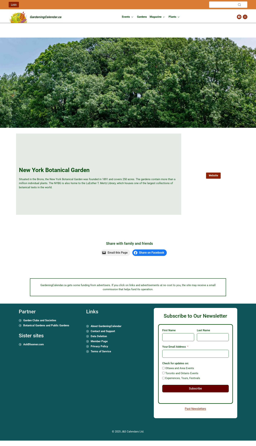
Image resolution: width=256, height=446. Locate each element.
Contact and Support (103, 331)
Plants (172, 16)
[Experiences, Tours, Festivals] (163, 378)
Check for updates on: (175, 363)
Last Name (203, 330)
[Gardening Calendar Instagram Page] (245, 17)
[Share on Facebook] (149, 252)
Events (126, 16)
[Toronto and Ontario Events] (163, 373)
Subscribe (195, 388)
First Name (169, 330)
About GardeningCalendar (106, 326)
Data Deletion (99, 336)
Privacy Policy (99, 346)
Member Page (99, 341)
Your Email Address (174, 346)
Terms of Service (101, 351)
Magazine (156, 16)
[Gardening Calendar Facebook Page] (239, 17)
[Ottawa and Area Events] (163, 368)
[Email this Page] (115, 252)
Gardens (142, 16)
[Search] (228, 4)
